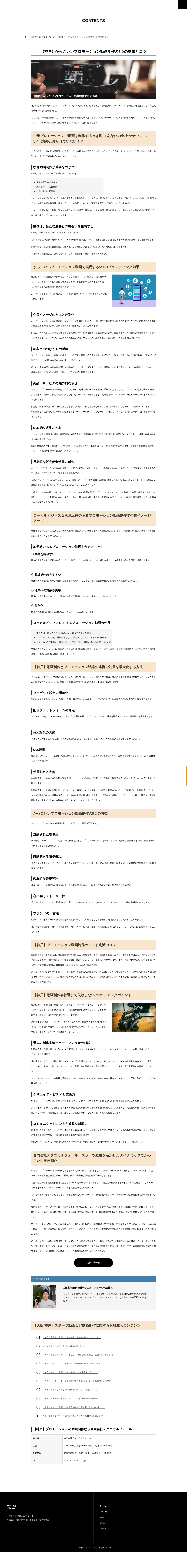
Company (103, 1512)
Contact (103, 1529)
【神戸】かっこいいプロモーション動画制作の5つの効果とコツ (75, 1363)
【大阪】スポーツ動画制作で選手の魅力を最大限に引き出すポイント (78, 1407)
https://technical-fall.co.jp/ (75, 1460)
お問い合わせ (93, 1262)
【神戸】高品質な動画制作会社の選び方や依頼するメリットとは (76, 1337)
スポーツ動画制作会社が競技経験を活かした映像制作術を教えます (77, 1416)
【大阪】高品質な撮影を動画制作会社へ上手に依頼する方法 (73, 1389)
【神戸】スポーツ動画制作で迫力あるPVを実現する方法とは (74, 1372)
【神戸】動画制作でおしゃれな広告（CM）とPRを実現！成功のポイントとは (82, 1355)
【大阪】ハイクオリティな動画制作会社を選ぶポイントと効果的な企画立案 (81, 1381)
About (102, 1517)
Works (102, 1523)
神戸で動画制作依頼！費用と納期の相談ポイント (68, 1346)
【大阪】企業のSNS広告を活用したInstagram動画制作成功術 (74, 1398)
